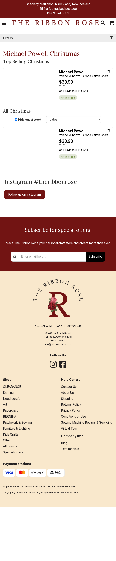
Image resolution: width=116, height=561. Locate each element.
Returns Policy (71, 458)
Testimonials (70, 503)
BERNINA (9, 470)
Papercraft (10, 464)
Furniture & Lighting (16, 482)
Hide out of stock (29, 119)
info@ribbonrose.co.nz (58, 397)
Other (7, 494)
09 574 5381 (60, 13)
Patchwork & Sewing (17, 476)
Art (5, 458)
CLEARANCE (12, 440)
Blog (64, 497)
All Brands (10, 500)
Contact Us (69, 440)
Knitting (8, 446)
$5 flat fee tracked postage (58, 9)
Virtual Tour (69, 482)
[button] (4, 23)
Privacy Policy (70, 464)
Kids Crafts (10, 488)
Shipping (67, 452)
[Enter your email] (52, 310)
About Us (67, 446)
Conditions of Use (73, 470)
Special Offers (13, 506)
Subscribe (96, 310)
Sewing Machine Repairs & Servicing (86, 476)
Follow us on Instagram (24, 194)
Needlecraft (11, 452)
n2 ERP (75, 546)
